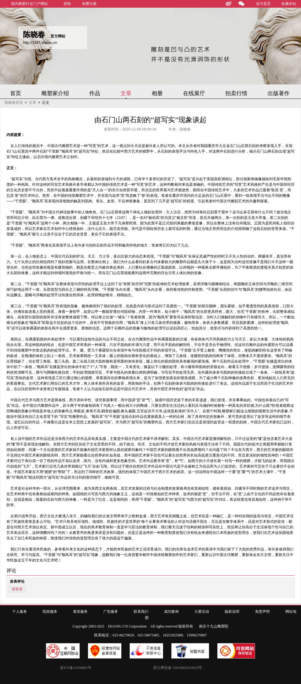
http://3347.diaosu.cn (40, 43)
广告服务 (110, 611)
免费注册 (89, 4)
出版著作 (279, 93)
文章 (125, 93)
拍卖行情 (236, 93)
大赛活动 (201, 611)
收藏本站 (288, 4)
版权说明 (232, 611)
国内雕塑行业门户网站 (29, 4)
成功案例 (171, 611)
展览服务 (80, 611)
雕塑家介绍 (55, 93)
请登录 (17, 589)
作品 (94, 93)
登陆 (67, 4)
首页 (15, 93)
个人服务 (19, 611)
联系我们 (141, 611)
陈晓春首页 (14, 102)
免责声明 (262, 611)
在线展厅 (194, 93)
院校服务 (50, 611)
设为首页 (263, 4)
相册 (157, 93)
